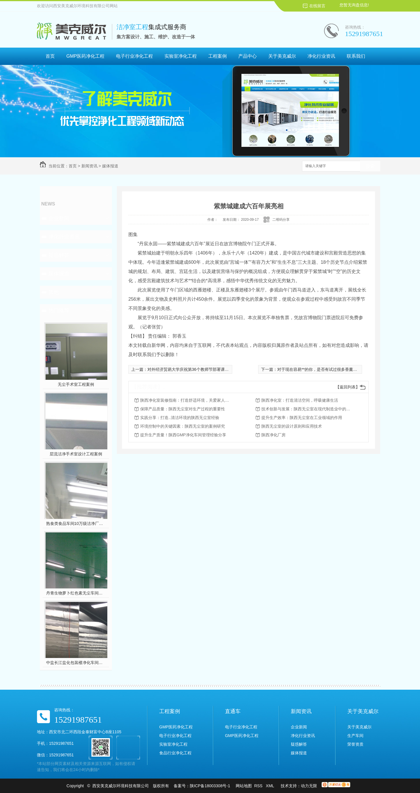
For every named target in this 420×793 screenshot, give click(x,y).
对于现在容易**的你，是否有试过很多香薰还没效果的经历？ (331, 369)
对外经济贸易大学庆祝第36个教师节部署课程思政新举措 (198, 369)
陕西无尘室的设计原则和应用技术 (291, 426)
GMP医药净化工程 (85, 56)
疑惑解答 (58, 255)
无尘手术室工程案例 (76, 384)
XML (270, 785)
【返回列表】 (347, 387)
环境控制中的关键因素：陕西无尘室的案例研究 (182, 426)
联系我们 (356, 56)
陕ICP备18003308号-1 (210, 785)
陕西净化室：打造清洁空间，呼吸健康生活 (299, 400)
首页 (50, 56)
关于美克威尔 (282, 56)
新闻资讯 (89, 166)
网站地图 (244, 785)
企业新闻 (58, 218)
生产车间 (355, 735)
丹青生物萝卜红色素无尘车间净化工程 (76, 593)
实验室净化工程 (180, 56)
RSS (259, 785)
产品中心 (247, 56)
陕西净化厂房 (273, 435)
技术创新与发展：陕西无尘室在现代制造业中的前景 (307, 409)
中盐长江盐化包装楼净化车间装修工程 (76, 662)
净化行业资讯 (321, 56)
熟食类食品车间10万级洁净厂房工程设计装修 (76, 523)
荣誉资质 (355, 744)
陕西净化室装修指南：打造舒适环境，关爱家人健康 (186, 400)
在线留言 (317, 5)
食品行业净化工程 (175, 753)
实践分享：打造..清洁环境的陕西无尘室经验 (179, 417)
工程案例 (217, 56)
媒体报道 (110, 166)
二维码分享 (281, 220)
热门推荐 (58, 310)
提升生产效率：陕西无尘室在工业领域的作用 (301, 417)
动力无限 (309, 785)
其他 (53, 292)
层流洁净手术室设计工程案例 (76, 454)
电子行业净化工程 (134, 56)
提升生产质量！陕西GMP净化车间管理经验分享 (183, 435)
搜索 (370, 166)
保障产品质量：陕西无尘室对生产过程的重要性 (182, 409)
